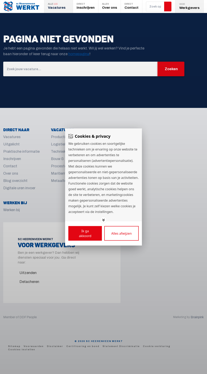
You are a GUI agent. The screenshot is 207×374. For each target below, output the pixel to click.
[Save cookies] (85, 233)
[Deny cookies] (121, 233)
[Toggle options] (103, 220)
